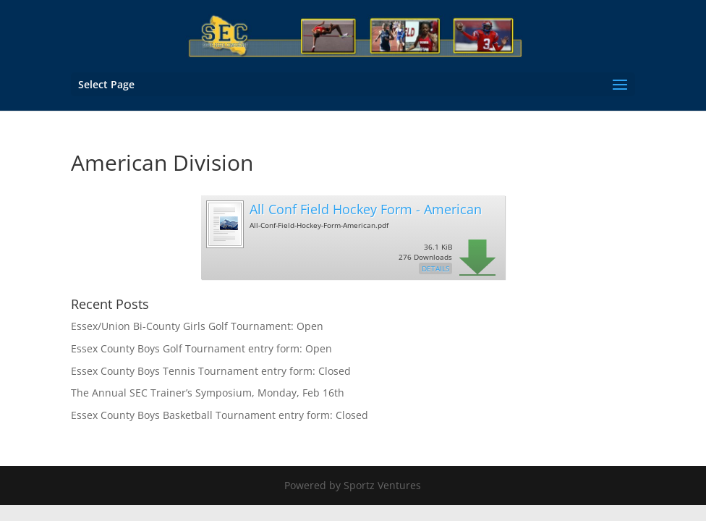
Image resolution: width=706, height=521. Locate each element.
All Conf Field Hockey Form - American (366, 209)
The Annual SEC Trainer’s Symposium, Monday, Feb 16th (207, 392)
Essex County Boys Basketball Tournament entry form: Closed (219, 415)
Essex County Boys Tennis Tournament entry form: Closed (211, 371)
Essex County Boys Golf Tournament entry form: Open (201, 348)
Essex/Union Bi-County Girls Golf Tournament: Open (197, 326)
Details (435, 268)
